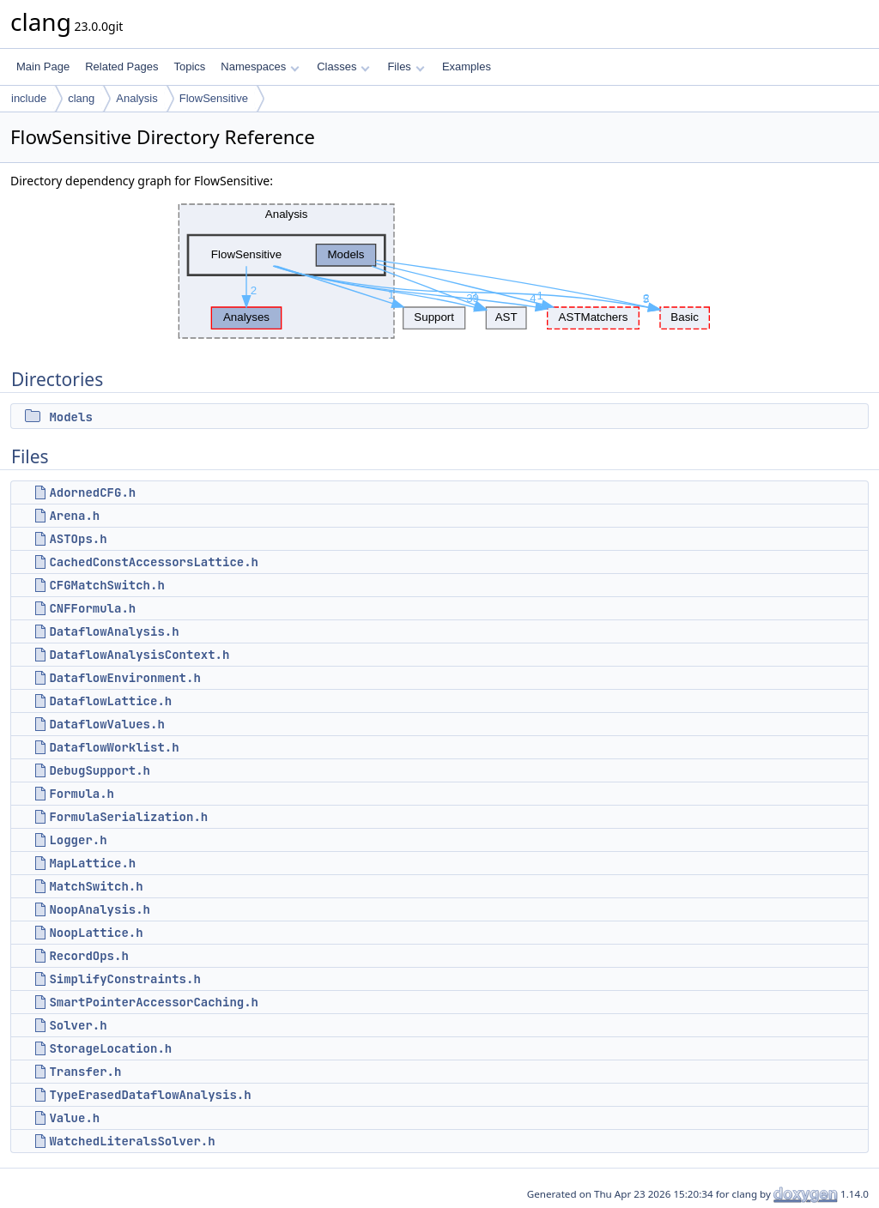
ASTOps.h (77, 539)
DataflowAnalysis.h (114, 631)
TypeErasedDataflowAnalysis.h (150, 1094)
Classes (343, 66)
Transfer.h (85, 1071)
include (28, 98)
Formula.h (81, 793)
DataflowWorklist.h (114, 747)
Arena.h (74, 515)
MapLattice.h (92, 863)
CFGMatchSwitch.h (106, 585)
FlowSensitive (213, 98)
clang (81, 98)
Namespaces (260, 66)
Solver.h (77, 1025)
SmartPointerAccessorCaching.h (153, 1002)
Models (70, 417)
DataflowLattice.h (110, 701)
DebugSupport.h (99, 770)
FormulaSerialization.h (128, 816)
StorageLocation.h (110, 1048)
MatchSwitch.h (95, 886)
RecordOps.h (88, 955)
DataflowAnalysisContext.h (139, 654)
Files (405, 66)
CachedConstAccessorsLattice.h (153, 562)
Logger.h (77, 840)
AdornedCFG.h (92, 492)
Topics (189, 66)
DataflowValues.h (106, 724)
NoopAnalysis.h (99, 909)
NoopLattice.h (95, 932)
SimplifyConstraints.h (124, 979)
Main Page (43, 66)
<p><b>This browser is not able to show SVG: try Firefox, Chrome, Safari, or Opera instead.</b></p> (439, 271)
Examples (466, 66)
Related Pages (121, 66)
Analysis (136, 98)
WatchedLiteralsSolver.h (132, 1141)
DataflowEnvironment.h (124, 678)
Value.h (74, 1118)
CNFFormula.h (92, 608)
